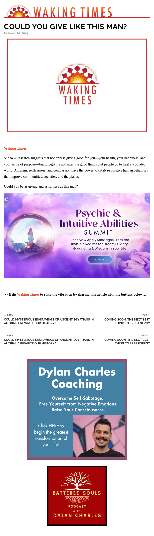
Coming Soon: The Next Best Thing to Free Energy (123, 319)
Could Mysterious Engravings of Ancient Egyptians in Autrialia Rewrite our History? (50, 319)
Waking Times (28, 294)
